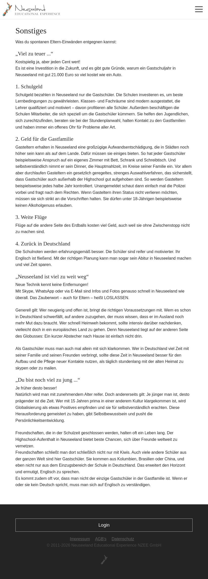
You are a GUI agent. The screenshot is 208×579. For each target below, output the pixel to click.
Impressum (80, 539)
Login (104, 525)
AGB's (101, 539)
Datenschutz (123, 539)
